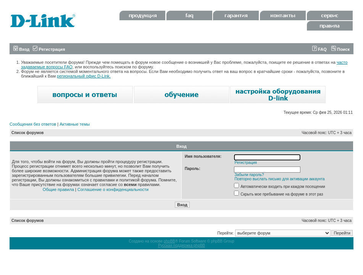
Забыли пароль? (249, 175)
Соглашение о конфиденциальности (112, 189)
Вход (21, 49)
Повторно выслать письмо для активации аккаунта (279, 179)
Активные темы (75, 124)
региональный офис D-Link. (84, 76)
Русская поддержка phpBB (181, 245)
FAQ (319, 49)
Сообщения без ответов (33, 124)
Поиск (340, 49)
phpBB (169, 241)
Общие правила (58, 189)
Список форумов (27, 133)
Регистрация (49, 49)
